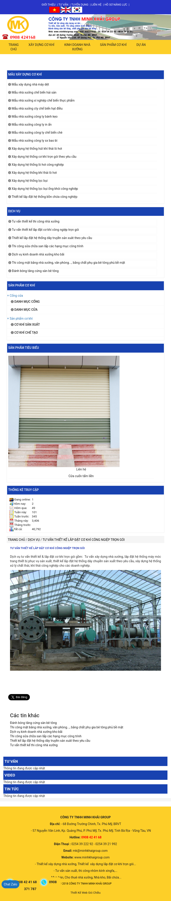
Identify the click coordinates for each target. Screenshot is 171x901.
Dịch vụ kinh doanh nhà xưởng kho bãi (38, 254)
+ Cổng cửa (15, 295)
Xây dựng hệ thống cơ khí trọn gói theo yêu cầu (44, 156)
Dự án (141, 45)
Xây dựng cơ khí (41, 45)
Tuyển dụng (79, 4)
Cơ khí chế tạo (24, 332)
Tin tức (11, 789)
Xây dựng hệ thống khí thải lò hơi (34, 172)
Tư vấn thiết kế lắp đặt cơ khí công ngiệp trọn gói (45, 229)
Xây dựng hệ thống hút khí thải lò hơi (37, 148)
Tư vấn (63, 4)
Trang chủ (13, 47)
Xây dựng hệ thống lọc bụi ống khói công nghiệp (45, 188)
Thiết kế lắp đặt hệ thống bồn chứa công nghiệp (44, 196)
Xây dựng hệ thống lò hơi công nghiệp (38, 164)
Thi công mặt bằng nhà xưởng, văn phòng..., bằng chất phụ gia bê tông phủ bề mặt (68, 262)
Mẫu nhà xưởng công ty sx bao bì (34, 140)
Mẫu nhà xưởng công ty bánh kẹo (34, 116)
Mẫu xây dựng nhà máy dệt (30, 84)
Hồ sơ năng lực (115, 4)
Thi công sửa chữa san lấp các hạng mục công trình (47, 246)
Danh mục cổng (25, 301)
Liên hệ (96, 4)
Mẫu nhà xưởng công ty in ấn (31, 124)
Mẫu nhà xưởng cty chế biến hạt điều (37, 108)
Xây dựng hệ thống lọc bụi (29, 180)
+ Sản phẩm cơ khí (20, 318)
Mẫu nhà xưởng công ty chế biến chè (37, 132)
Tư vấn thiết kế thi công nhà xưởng (35, 221)
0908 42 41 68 (26, 882)
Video (9, 775)
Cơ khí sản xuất (25, 324)
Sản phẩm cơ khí (113, 45)
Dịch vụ (34, 539)
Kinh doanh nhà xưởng (77, 47)
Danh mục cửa (24, 309)
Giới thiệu (48, 4)
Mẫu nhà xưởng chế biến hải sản (34, 92)
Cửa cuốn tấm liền (81, 476)
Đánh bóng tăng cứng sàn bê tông (35, 271)
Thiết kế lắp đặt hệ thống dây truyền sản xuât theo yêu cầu (52, 238)
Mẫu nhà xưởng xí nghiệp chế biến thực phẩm (43, 100)
